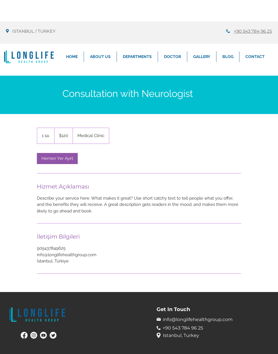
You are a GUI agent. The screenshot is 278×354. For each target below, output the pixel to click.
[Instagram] (33, 335)
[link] (57, 158)
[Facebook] (24, 335)
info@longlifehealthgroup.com (198, 319)
